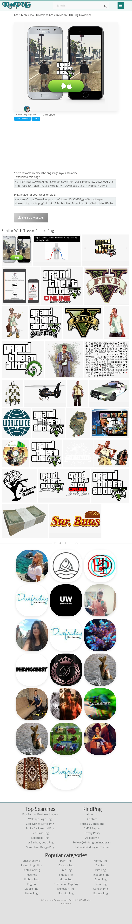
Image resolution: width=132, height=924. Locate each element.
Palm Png (66, 860)
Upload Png (92, 838)
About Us (92, 814)
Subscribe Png (31, 860)
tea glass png (40, 833)
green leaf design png (40, 847)
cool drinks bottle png (40, 824)
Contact (92, 819)
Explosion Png (66, 888)
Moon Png (65, 879)
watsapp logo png (40, 819)
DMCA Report (92, 828)
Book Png (101, 884)
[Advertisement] (66, 145)
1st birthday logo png (40, 842)
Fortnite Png (66, 893)
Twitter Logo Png (31, 865)
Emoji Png (100, 879)
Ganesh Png (100, 888)
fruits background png (40, 828)
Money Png (101, 860)
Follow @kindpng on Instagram (92, 842)
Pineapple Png (100, 874)
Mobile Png (31, 888)
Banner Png (100, 893)
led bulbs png (40, 838)
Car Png (101, 865)
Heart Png (31, 893)
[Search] (105, 6)
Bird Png (100, 870)
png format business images (40, 814)
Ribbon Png (31, 879)
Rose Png (31, 874)
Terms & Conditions (92, 824)
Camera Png (66, 865)
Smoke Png (66, 874)
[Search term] (81, 5)
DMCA (36, 118)
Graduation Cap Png (66, 884)
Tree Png (66, 870)
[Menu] (121, 5)
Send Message (22, 118)
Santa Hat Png (31, 870)
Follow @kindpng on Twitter (92, 847)
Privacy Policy (92, 833)
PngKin (31, 884)
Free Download (31, 217)
